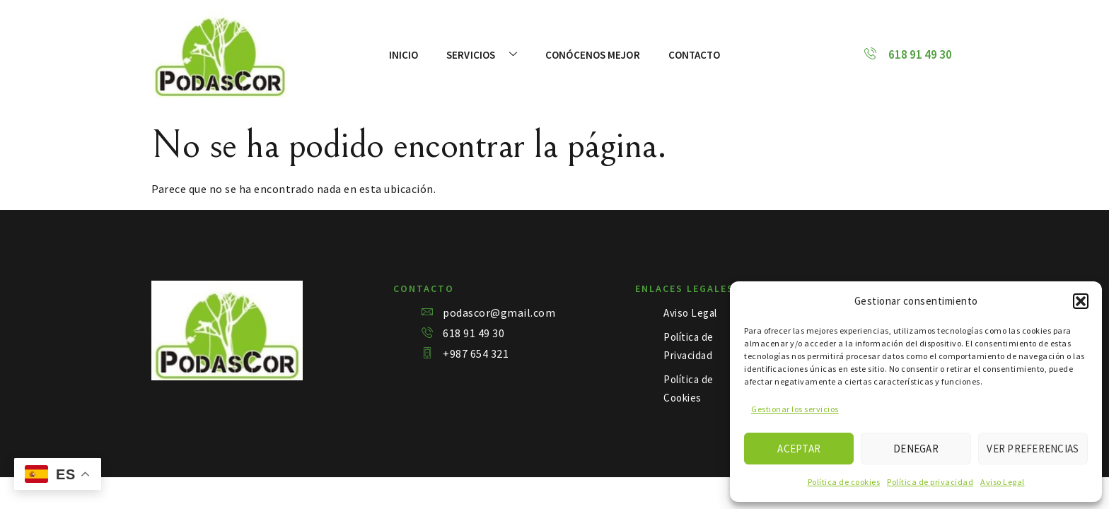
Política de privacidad (930, 481)
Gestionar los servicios (795, 409)
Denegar (916, 448)
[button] (1081, 301)
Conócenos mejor (592, 55)
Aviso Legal (1002, 481)
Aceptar (798, 448)
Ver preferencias (1033, 448)
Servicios (481, 55)
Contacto (694, 55)
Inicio (404, 55)
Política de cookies (844, 481)
